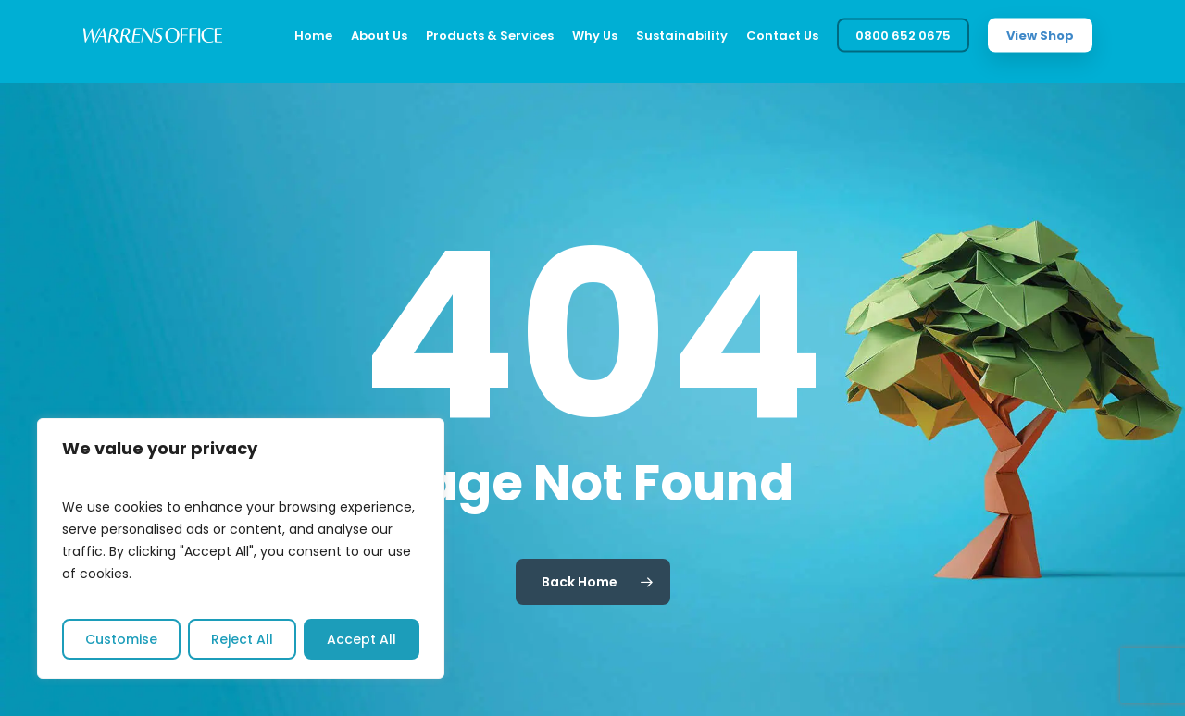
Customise (121, 639)
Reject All (242, 639)
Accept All (361, 639)
